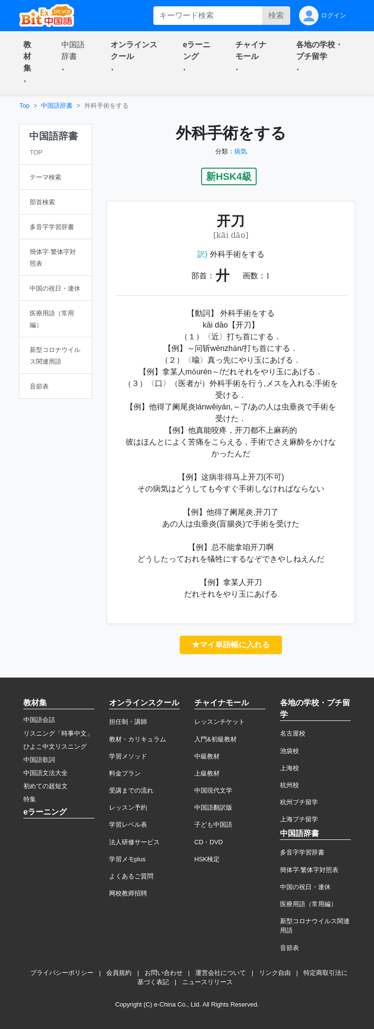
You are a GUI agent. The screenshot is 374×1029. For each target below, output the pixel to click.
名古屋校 (292, 733)
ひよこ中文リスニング (55, 746)
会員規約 (118, 972)
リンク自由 (275, 972)
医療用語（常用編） (308, 904)
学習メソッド (128, 756)
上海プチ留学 (299, 819)
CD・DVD (208, 842)
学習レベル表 (128, 824)
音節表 (289, 947)
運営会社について (220, 972)
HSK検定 (207, 859)
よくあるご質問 (131, 876)
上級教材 (207, 773)
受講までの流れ (131, 790)
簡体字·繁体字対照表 (309, 870)
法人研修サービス (134, 842)
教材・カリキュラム (137, 739)
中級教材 (207, 756)
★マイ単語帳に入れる (231, 645)
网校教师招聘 (128, 893)
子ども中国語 (213, 824)
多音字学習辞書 (302, 852)
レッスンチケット (219, 721)
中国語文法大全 (45, 773)
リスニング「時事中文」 (58, 733)
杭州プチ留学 (299, 802)
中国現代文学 (213, 790)
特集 (29, 799)
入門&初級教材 (215, 739)
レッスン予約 (128, 807)
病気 (240, 151)
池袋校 (289, 751)
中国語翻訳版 (213, 807)
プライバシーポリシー (62, 972)
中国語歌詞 (39, 759)
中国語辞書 (57, 105)
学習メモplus (127, 859)
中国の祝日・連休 (305, 887)
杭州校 (289, 785)
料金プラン (125, 773)
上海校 (289, 768)
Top (24, 105)
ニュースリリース (207, 982)
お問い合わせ (164, 972)
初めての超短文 (45, 786)
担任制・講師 (128, 721)
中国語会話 (39, 719)
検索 (276, 15)
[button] (31, 63)
